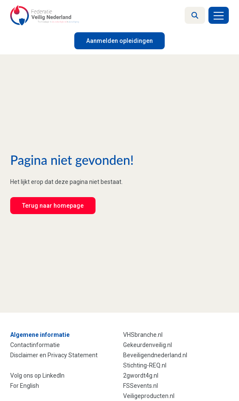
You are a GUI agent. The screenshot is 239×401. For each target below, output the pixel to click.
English (29, 385)
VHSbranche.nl (143, 334)
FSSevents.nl (140, 385)
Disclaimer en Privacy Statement (54, 355)
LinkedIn (53, 375)
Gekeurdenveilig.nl (147, 345)
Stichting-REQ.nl (144, 365)
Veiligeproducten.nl (148, 396)
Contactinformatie (35, 345)
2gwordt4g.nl (140, 375)
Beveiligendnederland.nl (155, 355)
